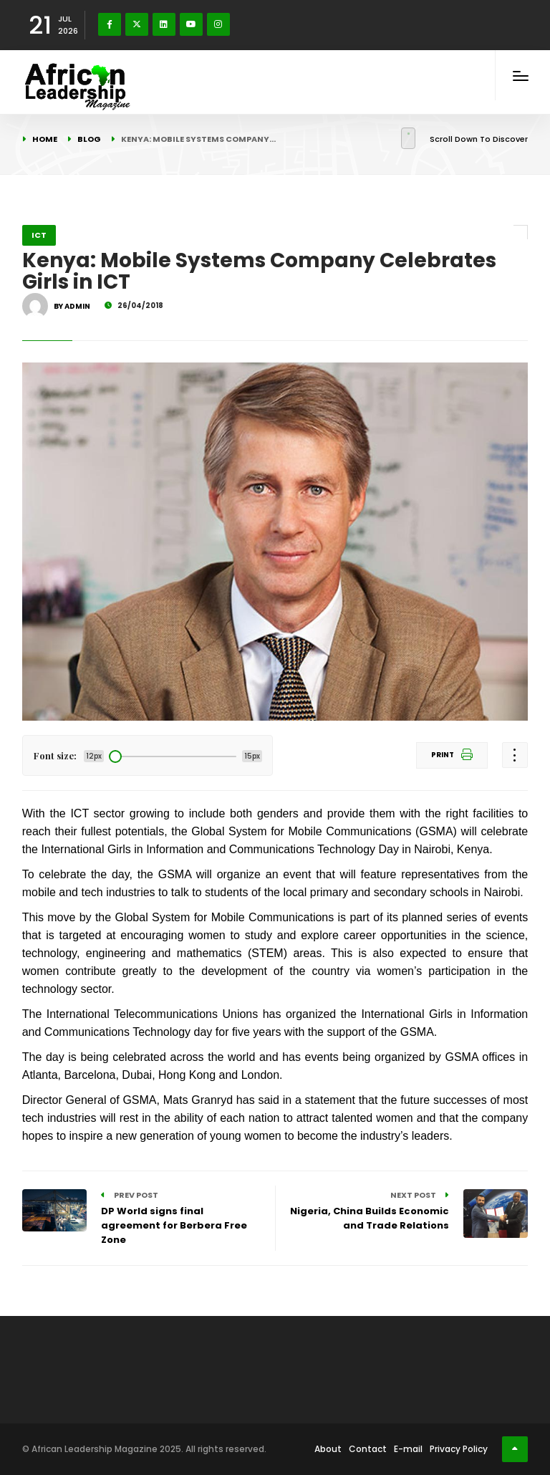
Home (44, 139)
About (328, 1449)
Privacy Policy (459, 1449)
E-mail (408, 1449)
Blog (89, 139)
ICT (39, 235)
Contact (368, 1449)
